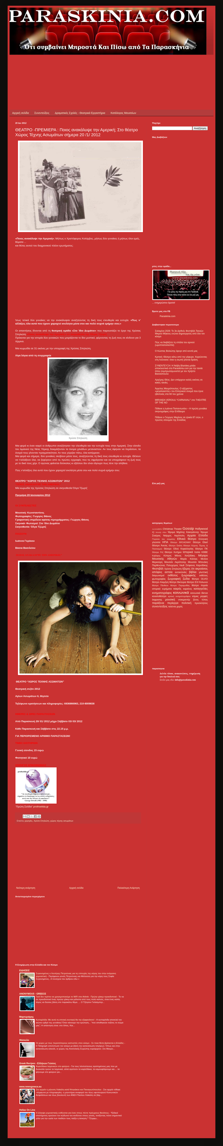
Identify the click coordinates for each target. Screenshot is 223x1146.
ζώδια (186, 578)
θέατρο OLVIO (200, 579)
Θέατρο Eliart (200, 542)
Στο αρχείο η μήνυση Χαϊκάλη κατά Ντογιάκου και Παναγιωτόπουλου (69, 1089)
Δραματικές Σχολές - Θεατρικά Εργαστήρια (80, 112)
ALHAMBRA (157, 529)
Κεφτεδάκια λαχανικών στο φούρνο (53, 1066)
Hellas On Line (27, 1110)
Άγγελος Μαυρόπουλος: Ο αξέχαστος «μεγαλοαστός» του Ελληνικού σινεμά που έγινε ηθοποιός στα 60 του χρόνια (179, 391)
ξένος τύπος (200, 599)
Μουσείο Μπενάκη (198, 562)
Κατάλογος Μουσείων (123, 112)
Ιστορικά (188, 552)
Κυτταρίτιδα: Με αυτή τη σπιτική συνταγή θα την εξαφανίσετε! (65, 1020)
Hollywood (201, 528)
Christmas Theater (172, 529)
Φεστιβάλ (157, 568)
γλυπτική (203, 572)
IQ (153, 532)
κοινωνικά (181, 593)
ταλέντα (172, 606)
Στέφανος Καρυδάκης (196, 565)
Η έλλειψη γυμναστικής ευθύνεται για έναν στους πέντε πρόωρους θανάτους (72, 1113)
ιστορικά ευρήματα (162, 588)
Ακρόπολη (179, 535)
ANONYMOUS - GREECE (32, 993)
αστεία (168, 572)
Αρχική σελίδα (20, 112)
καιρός (177, 588)
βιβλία (192, 572)
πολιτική (186, 602)
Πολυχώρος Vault (175, 565)
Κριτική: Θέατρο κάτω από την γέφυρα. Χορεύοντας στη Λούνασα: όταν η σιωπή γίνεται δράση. (181, 358)
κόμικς (195, 596)
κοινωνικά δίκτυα (199, 593)
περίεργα (172, 602)
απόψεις (157, 572)
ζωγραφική (174, 578)
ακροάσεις (201, 568)
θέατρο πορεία (200, 585)
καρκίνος (187, 588)
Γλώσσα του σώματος (163, 539)
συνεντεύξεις (160, 606)
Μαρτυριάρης (26, 1017)
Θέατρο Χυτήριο (173, 552)
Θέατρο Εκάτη (175, 545)
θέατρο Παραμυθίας (180, 585)
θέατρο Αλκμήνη (160, 582)
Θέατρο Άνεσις (160, 545)
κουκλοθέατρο (159, 596)
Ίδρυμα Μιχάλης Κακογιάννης (183, 532)
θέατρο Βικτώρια (177, 582)
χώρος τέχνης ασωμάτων (61, 821)
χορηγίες (28, 821)
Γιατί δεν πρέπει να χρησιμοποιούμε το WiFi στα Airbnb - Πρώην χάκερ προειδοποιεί (76, 997)
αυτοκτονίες (181, 572)
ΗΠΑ (165, 542)
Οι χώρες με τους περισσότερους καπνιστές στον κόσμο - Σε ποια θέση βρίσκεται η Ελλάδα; (80, 1043)
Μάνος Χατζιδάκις (185, 555)
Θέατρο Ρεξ (157, 552)
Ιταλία (197, 552)
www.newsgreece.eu (30, 1086)
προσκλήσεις (201, 603)
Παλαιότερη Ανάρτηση (128, 888)
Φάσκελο (24, 1040)
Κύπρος (168, 555)
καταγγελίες (201, 588)
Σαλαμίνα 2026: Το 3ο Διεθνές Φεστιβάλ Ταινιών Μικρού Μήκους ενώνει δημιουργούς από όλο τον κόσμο (180, 334)
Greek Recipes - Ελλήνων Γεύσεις (37, 1063)
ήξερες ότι (188, 568)
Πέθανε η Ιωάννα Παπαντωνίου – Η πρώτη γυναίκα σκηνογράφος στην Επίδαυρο (181, 410)
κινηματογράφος (162, 592)
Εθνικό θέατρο (186, 538)
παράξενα (158, 602)
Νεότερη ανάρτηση (25, 888)
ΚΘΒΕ (204, 552)
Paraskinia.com (167, 316)
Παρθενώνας (158, 565)
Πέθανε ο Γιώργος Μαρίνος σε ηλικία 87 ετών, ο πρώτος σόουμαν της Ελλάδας (179, 418)
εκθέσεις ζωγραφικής (182, 575)
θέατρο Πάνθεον (160, 585)
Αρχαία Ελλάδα (197, 535)
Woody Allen (161, 532)
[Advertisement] (84, 63)
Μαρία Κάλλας (188, 559)
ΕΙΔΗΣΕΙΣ (24, 970)
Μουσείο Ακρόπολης (175, 562)
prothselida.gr (41, 806)
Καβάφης (156, 555)
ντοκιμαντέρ (184, 599)
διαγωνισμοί (158, 575)
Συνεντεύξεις (41, 112)
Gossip (188, 528)
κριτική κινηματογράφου (179, 596)
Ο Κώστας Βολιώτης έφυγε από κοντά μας (176, 351)
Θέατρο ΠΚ (201, 548)
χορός (179, 606)
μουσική (170, 599)
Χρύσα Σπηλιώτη (41, 821)
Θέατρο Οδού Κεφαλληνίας (179, 548)
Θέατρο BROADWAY (180, 542)
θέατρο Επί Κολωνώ (197, 582)
